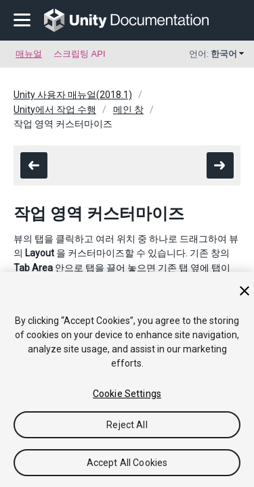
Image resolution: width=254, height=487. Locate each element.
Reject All (126, 424)
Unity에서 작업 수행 (55, 109)
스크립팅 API (80, 54)
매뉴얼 (29, 54)
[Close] (244, 291)
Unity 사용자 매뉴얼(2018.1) (73, 94)
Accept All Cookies (127, 462)
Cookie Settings (127, 393)
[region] (127, 379)
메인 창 (128, 109)
